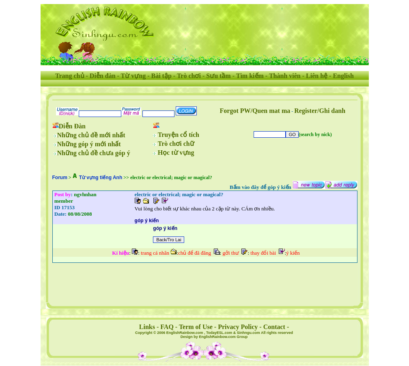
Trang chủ (69, 75)
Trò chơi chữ (176, 143)
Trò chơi (189, 75)
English (343, 75)
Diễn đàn (103, 75)
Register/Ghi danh (319, 110)
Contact (274, 326)
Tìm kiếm (250, 75)
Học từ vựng (176, 152)
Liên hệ (316, 75)
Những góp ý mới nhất (89, 144)
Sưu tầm (218, 75)
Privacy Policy (238, 326)
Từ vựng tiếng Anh (101, 177)
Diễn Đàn (72, 126)
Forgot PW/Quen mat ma (255, 110)
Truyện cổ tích (178, 134)
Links (147, 326)
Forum (59, 177)
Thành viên (285, 75)
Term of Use (196, 326)
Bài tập (161, 75)
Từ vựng (133, 75)
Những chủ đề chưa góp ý (93, 152)
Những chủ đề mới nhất (91, 135)
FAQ (167, 326)
